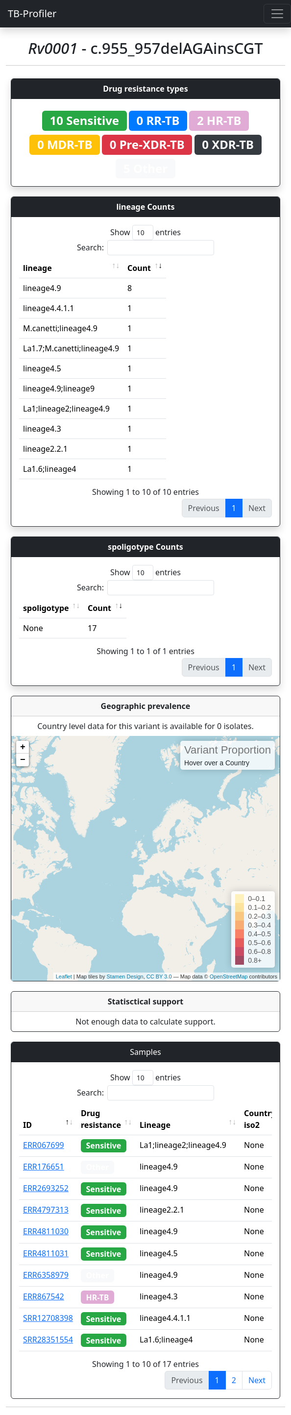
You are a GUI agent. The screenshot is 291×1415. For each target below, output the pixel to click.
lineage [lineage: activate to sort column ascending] (37, 268)
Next (257, 1380)
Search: (145, 247)
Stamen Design (124, 976)
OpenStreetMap (229, 976)
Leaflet (64, 976)
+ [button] (22, 747)
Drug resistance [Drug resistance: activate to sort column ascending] (101, 1119)
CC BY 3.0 (159, 976)
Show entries (145, 232)
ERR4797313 (46, 1209)
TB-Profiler (32, 13)
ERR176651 (43, 1166)
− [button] (22, 760)
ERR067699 (43, 1145)
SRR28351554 (48, 1339)
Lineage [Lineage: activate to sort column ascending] (155, 1125)
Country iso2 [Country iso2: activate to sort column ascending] (259, 1119)
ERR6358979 (46, 1274)
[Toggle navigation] (277, 14)
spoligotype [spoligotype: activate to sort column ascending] (46, 608)
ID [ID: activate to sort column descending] (27, 1125)
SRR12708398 (48, 1318)
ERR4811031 (46, 1253)
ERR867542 (43, 1296)
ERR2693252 (46, 1188)
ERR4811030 (46, 1231)
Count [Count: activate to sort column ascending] (139, 268)
